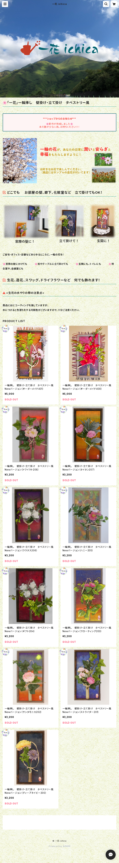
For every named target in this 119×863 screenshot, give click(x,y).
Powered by (59, 846)
